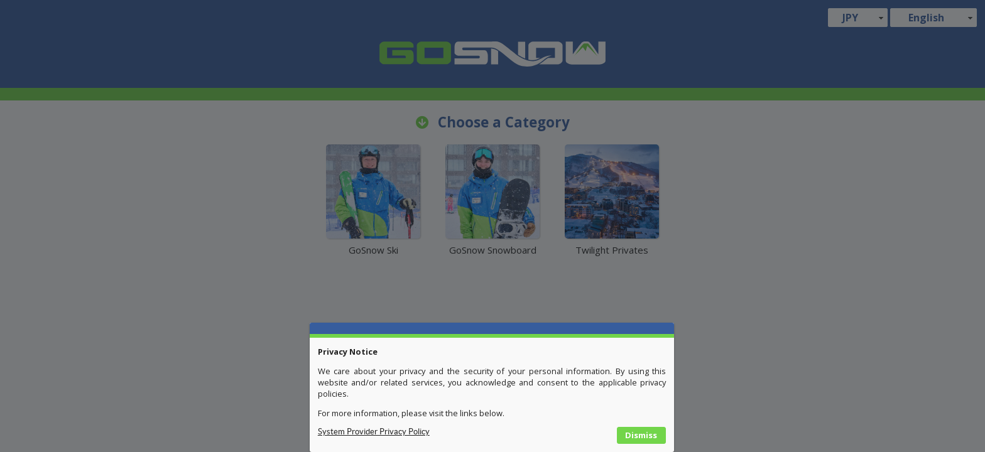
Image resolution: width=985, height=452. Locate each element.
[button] (642, 435)
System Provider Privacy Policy (374, 431)
